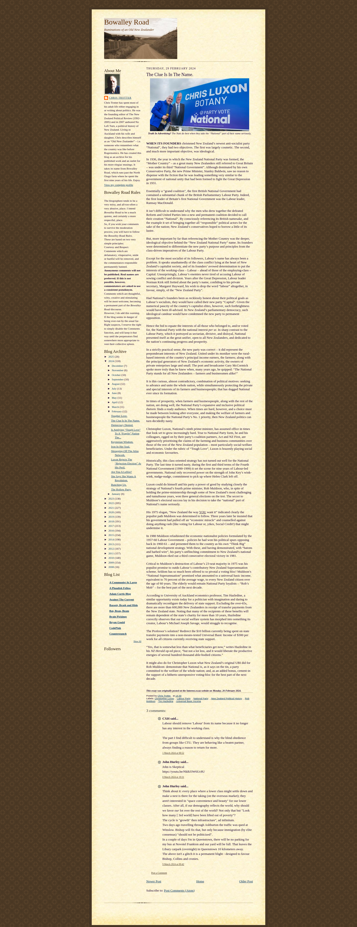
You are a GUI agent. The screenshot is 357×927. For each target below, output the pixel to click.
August (116, 383)
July (114, 388)
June (115, 393)
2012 (111, 548)
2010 (111, 557)
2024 (111, 361)
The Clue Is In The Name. (125, 420)
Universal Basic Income (188, 701)
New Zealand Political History (226, 698)
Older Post (246, 881)
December (118, 365)
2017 (111, 525)
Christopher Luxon (164, 698)
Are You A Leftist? (121, 471)
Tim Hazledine (165, 701)
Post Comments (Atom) (179, 890)
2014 (111, 539)
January (116, 493)
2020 (111, 512)
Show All (137, 641)
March (116, 406)
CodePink (115, 627)
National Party (200, 698)
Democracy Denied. (122, 424)
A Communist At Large (123, 582)
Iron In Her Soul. (120, 446)
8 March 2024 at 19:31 (173, 777)
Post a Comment (159, 872)
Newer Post (153, 881)
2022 (111, 503)
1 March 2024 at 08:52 (173, 753)
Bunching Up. (119, 484)
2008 (111, 566)
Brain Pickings (118, 616)
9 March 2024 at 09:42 (173, 864)
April (115, 402)
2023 (111, 498)
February (117, 411)
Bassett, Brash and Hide (123, 605)
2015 (111, 535)
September (118, 379)
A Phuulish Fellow (120, 588)
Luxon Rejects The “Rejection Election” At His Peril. (126, 463)
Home (200, 881)
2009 (111, 562)
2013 (111, 544)
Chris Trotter (120, 97)
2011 (111, 553)
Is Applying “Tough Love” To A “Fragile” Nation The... (126, 433)
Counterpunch (118, 633)
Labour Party (184, 698)
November (118, 370)
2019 (111, 516)
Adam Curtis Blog (120, 593)
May (115, 397)
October (116, 374)
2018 (111, 521)
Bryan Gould (117, 622)
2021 (111, 507)
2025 (111, 356)
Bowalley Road (126, 22)
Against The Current (121, 599)
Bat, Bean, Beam (119, 610)
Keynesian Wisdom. (122, 441)
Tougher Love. (119, 415)
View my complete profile (118, 184)
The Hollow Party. (121, 489)
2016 (111, 530)
